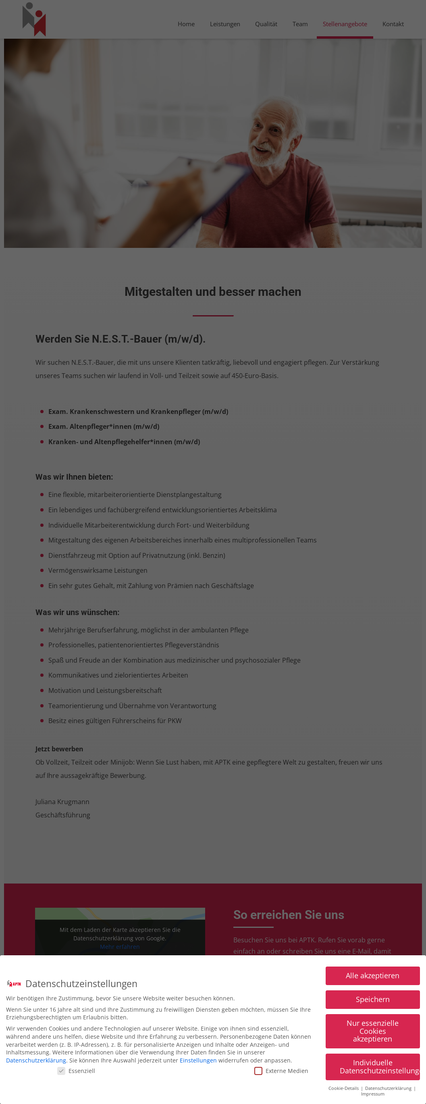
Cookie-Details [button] (344, 1092)
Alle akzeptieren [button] (372, 979)
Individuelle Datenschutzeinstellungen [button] (380, 1070)
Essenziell (76, 1074)
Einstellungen (198, 1064)
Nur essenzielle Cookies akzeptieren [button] (373, 1034)
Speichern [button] (373, 1003)
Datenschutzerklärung (36, 1064)
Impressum (372, 1097)
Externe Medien (281, 1074)
